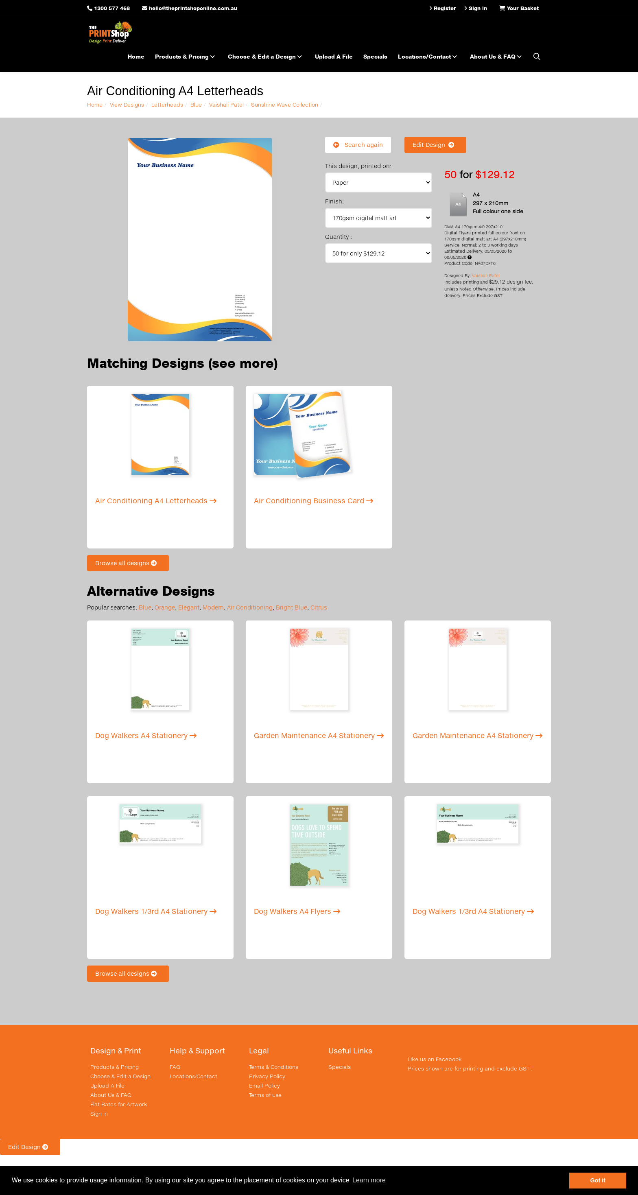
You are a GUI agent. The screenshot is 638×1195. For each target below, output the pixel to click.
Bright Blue (291, 607)
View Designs (127, 104)
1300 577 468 (112, 8)
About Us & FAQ (497, 56)
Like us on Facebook (435, 1059)
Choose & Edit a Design (266, 56)
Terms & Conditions (273, 1067)
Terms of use (265, 1095)
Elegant (188, 607)
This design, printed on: (358, 165)
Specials (375, 56)
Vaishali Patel (226, 104)
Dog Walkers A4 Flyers (297, 911)
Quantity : (338, 236)
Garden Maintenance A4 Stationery (319, 735)
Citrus (318, 607)
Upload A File (334, 56)
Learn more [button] (369, 1180)
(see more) (242, 363)
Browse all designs (128, 562)
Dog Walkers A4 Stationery (146, 735)
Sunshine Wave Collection (284, 104)
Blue (196, 104)
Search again (358, 144)
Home (136, 56)
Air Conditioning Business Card (313, 500)
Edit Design (435, 144)
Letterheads (167, 104)
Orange (165, 607)
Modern (213, 607)
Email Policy (264, 1085)
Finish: (334, 201)
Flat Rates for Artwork (118, 1104)
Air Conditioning (250, 607)
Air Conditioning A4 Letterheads (155, 500)
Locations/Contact (428, 56)
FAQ (175, 1067)
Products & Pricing (186, 56)
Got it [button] (597, 1180)
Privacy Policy (267, 1076)
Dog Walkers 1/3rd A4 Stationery (155, 911)
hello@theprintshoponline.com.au (189, 8)
